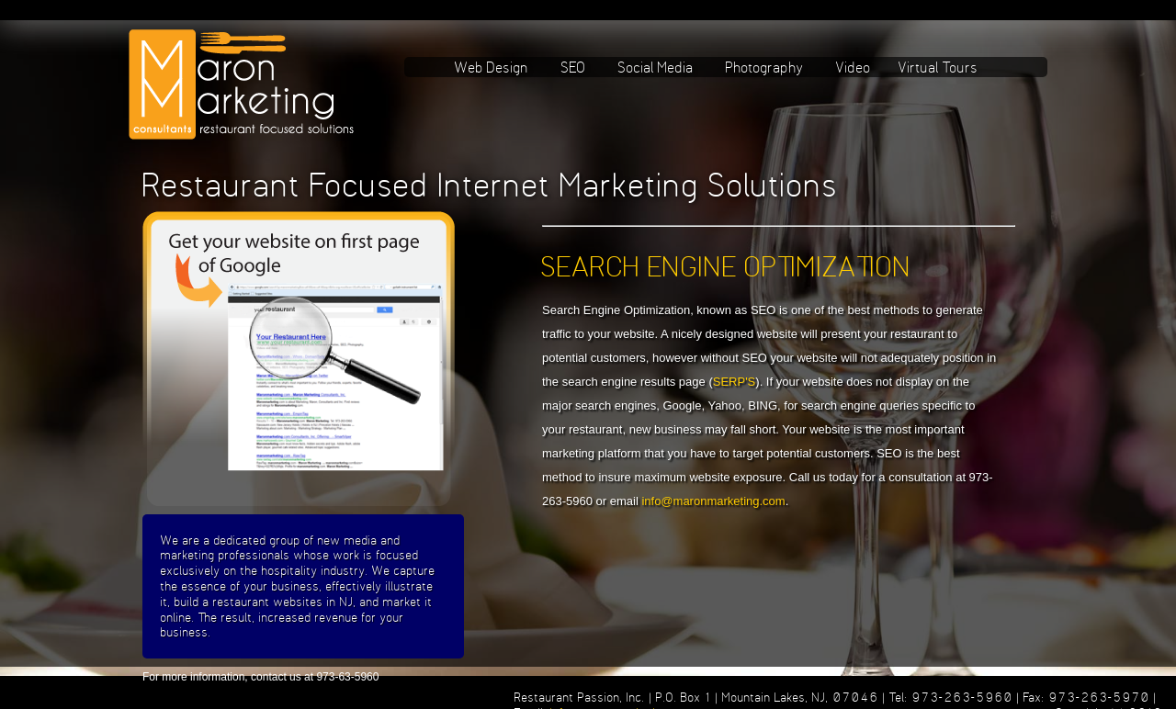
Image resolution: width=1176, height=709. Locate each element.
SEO (573, 67)
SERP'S (734, 381)
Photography (765, 67)
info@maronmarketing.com (713, 501)
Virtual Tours (938, 67)
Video (853, 67)
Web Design (492, 67)
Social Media (656, 67)
